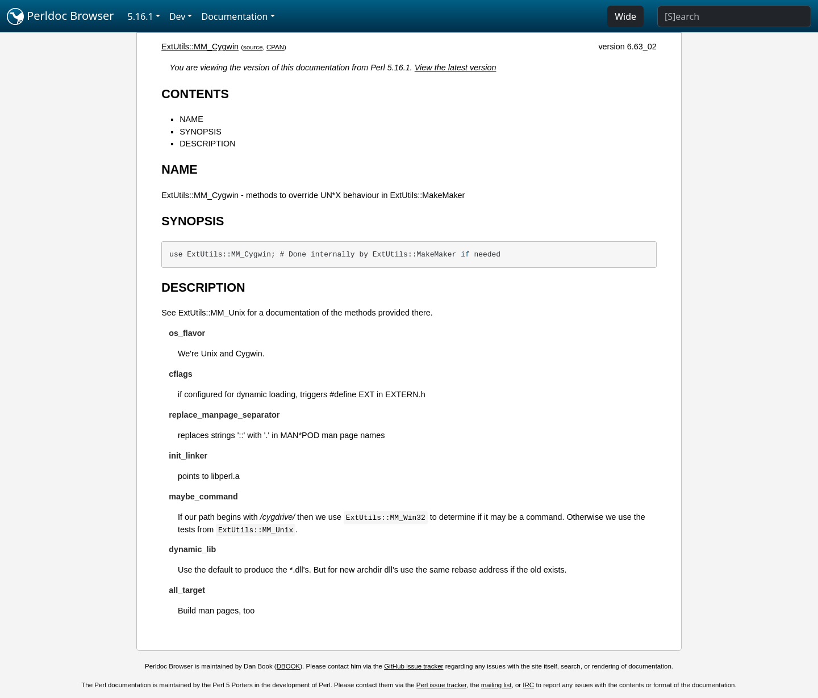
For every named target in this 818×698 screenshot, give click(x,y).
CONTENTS (195, 94)
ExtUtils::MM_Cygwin (200, 46)
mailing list (496, 685)
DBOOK (289, 666)
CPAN (275, 47)
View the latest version (455, 67)
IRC (528, 685)
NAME (191, 119)
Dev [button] (177, 16)
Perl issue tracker (441, 685)
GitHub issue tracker (413, 666)
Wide (625, 16)
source (253, 47)
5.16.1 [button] (140, 16)
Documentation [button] (234, 16)
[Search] (734, 16)
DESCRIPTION (207, 143)
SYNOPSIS (201, 131)
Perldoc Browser (60, 16)
